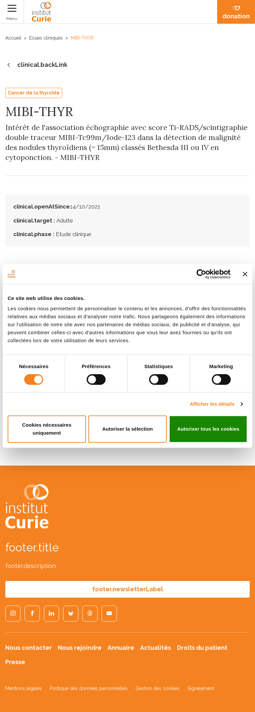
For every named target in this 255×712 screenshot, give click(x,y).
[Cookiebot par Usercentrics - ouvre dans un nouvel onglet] (201, 274)
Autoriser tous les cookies (208, 429)
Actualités (155, 647)
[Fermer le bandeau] (245, 274)
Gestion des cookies (157, 688)
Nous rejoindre (80, 647)
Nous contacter (28, 647)
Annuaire (121, 647)
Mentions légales (23, 688)
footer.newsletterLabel (127, 589)
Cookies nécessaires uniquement (46, 429)
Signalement (201, 688)
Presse (15, 661)
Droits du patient (202, 647)
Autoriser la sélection (127, 429)
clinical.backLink (36, 65)
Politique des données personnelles (89, 688)
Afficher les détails (212, 404)
